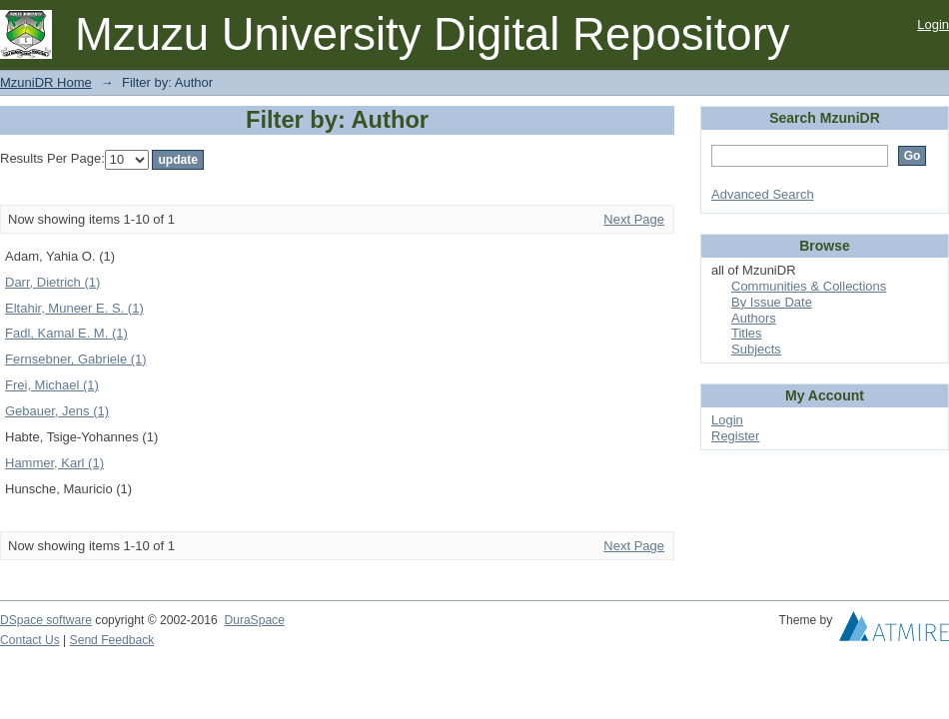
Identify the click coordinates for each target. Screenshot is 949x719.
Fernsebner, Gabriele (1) (76, 359)
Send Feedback (112, 640)
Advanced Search (762, 194)
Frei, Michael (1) (52, 384)
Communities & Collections (808, 286)
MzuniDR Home (46, 82)
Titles (746, 333)
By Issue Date (771, 302)
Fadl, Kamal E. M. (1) (66, 333)
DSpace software (46, 620)
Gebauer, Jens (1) (57, 410)
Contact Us (30, 640)
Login (933, 24)
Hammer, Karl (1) (54, 462)
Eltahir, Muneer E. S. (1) (74, 308)
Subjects (756, 349)
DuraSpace (254, 620)
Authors (753, 318)
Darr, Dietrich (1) (52, 282)
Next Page (633, 219)
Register (735, 435)
